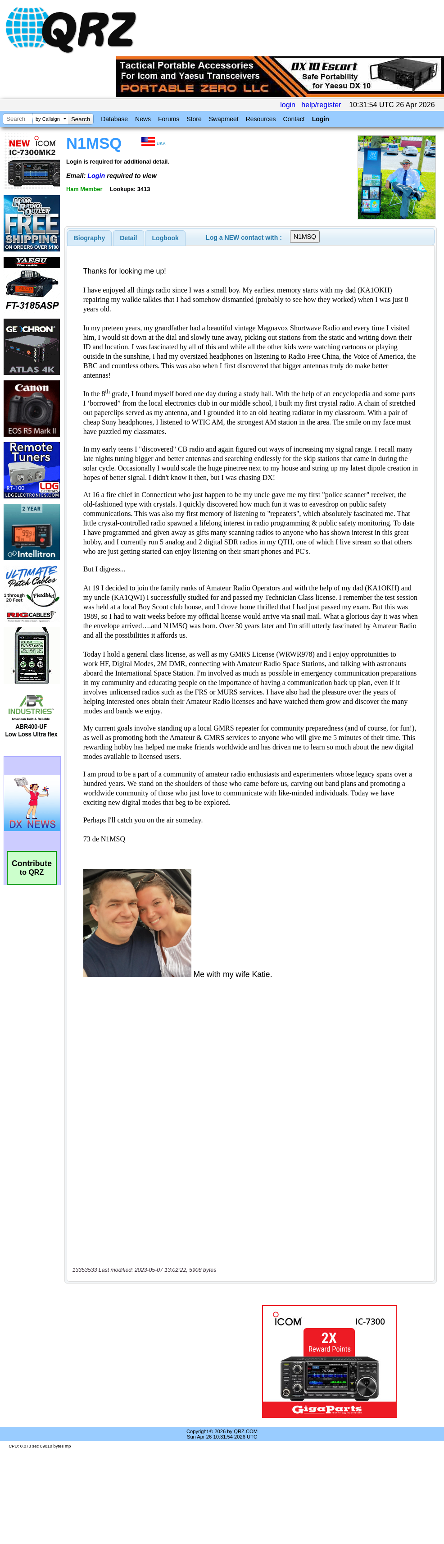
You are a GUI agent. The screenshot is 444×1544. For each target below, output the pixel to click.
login (287, 105)
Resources (261, 119)
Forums (168, 119)
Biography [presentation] (89, 238)
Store (193, 119)
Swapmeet (224, 119)
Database (114, 119)
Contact (293, 119)
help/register (321, 105)
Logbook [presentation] (165, 238)
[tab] (89, 238)
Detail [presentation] (128, 238)
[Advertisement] (150, 1361)
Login (320, 119)
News (143, 119)
